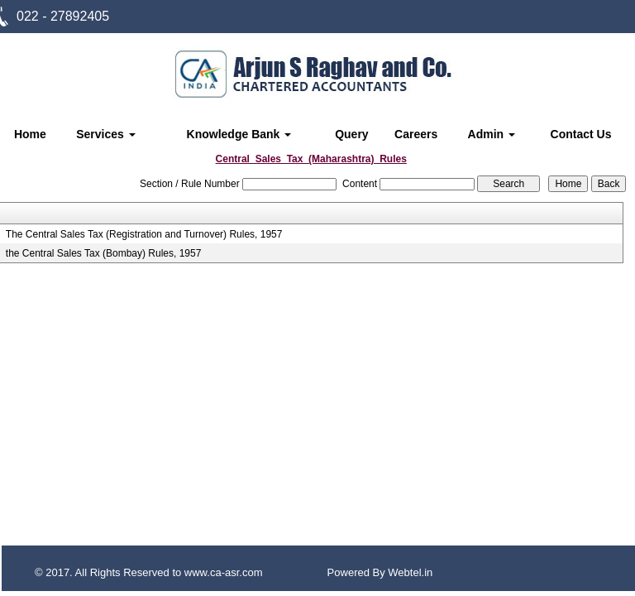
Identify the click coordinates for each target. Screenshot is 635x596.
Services (106, 134)
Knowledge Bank (239, 134)
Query (351, 134)
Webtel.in (410, 572)
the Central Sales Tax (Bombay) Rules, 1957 (104, 253)
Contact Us (581, 134)
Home (30, 134)
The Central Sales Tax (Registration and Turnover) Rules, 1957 (144, 234)
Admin (491, 134)
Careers (415, 134)
